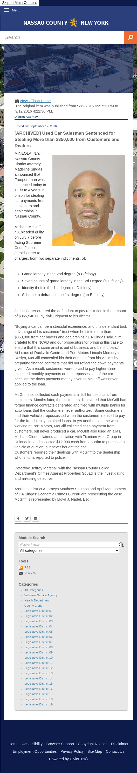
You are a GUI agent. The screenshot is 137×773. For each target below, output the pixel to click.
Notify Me (30, 573)
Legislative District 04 (38, 626)
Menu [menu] (16, 10)
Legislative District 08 (38, 647)
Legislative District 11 (38, 662)
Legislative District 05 (38, 631)
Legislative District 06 (38, 636)
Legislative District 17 (38, 694)
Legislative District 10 (38, 657)
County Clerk (33, 605)
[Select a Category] (69, 550)
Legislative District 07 (38, 642)
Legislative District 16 (38, 688)
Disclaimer (119, 744)
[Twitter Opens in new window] (27, 519)
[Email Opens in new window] (35, 519)
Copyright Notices (92, 744)
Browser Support (60, 744)
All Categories (33, 590)
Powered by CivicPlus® (68, 759)
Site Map (94, 751)
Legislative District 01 (38, 610)
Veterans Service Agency (41, 595)
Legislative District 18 (38, 699)
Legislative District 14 (38, 678)
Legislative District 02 (38, 616)
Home (13, 744)
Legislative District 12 (38, 668)
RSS (27, 567)
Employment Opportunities (35, 751)
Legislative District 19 (38, 704)
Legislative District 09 (38, 652)
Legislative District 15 (38, 683)
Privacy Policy (72, 751)
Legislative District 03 (38, 621)
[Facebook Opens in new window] (18, 519)
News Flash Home (35, 101)
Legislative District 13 (38, 673)
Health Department (37, 600)
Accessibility (32, 744)
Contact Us (115, 751)
